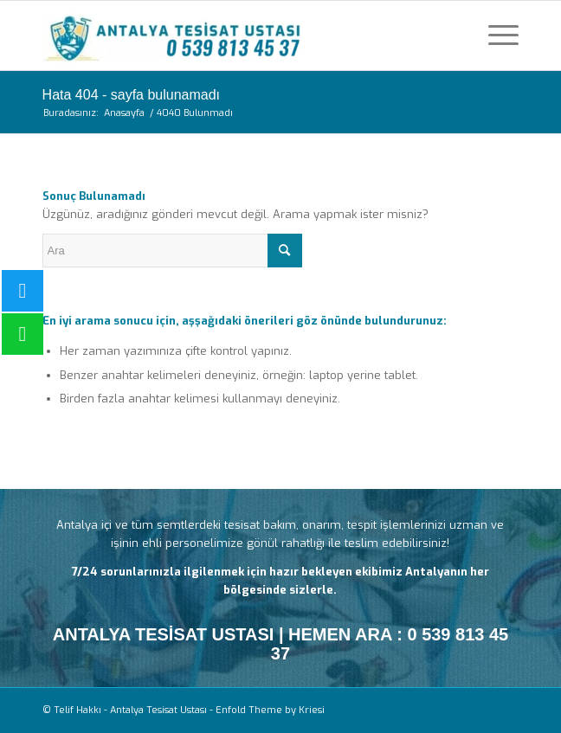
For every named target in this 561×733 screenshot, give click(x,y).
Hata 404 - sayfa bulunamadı (131, 94)
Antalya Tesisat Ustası (158, 710)
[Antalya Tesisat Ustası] (233, 35)
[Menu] (495, 35)
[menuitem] (495, 35)
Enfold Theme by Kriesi (270, 710)
